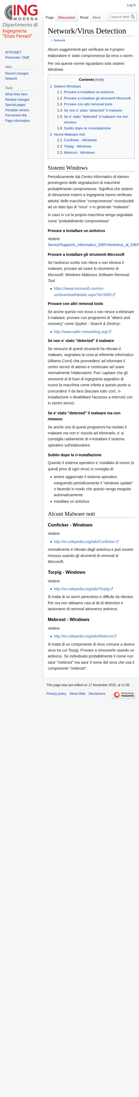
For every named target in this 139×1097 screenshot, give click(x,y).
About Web (77, 694)
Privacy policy (56, 694)
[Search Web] (123, 27)
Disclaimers (97, 694)
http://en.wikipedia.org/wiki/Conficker (84, 541)
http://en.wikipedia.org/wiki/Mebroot (83, 636)
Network (59, 40)
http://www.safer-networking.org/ (81, 332)
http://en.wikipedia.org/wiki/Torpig (81, 589)
